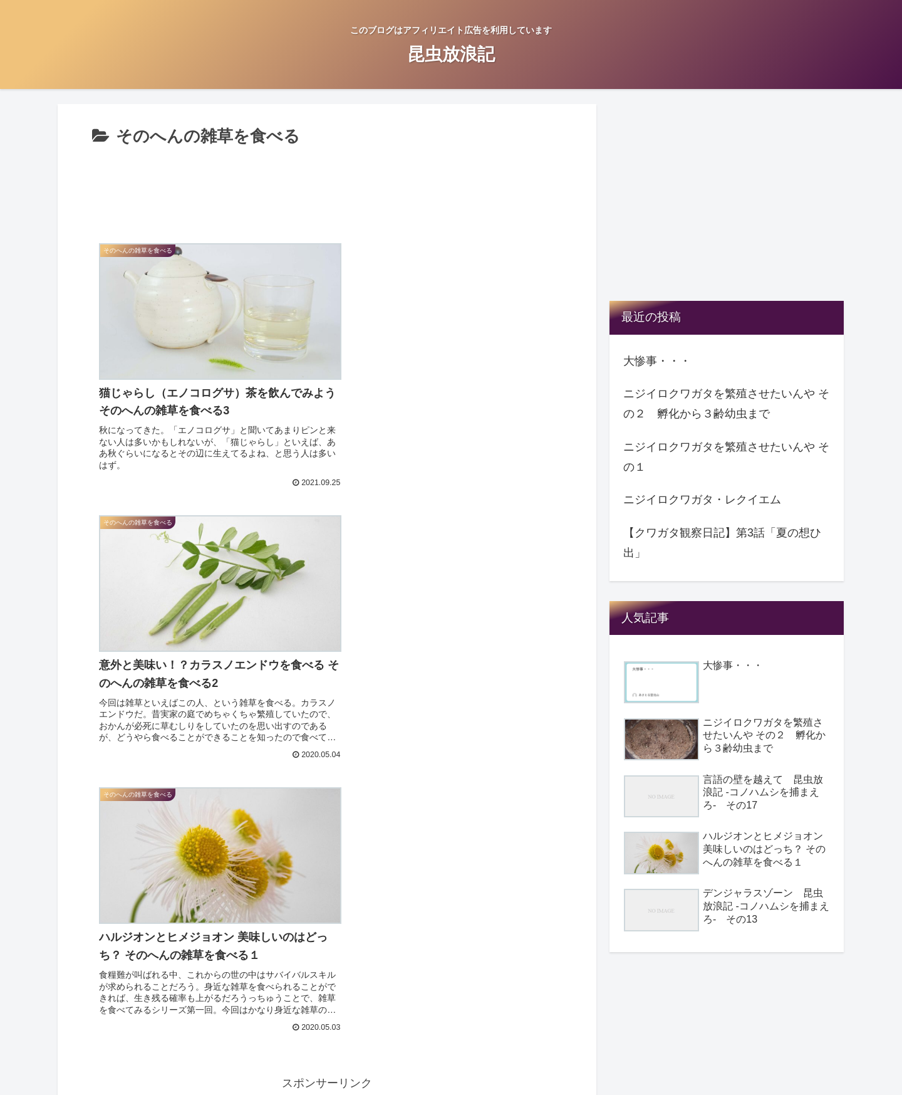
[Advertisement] (327, 185)
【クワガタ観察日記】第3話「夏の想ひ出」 (722, 543)
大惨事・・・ (657, 361)
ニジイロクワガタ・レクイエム (702, 499)
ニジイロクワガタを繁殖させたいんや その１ (726, 457)
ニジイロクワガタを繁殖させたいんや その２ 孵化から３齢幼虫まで (726, 403)
